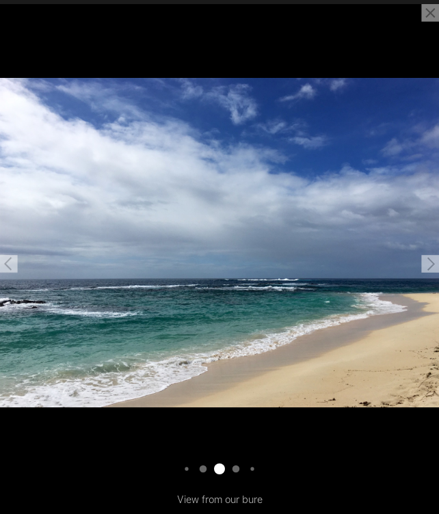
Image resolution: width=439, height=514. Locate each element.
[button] (9, 264)
